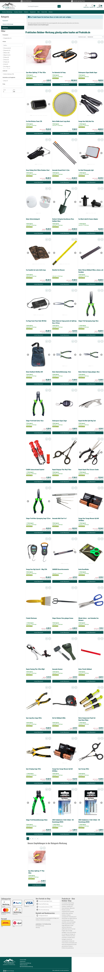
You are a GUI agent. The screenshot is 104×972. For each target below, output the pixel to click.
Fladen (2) (6, 62)
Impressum (22, 961)
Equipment (33, 12)
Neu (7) (6, 80)
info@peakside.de (43, 915)
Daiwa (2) (6, 57)
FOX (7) (6, 64)
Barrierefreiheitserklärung (26, 966)
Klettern (26, 12)
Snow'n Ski (44, 12)
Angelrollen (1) (7, 38)
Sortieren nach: (82, 37)
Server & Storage (8, 970)
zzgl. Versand (48, 130)
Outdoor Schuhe (18, 12)
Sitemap (38, 927)
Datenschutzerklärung (25, 963)
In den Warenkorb (38, 84)
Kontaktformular (40, 925)
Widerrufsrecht (23, 964)
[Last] (37, 838)
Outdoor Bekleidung (7, 12)
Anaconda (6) (7, 48)
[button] (46, 42)
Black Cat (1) (7, 55)
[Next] (35, 838)
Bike (38, 12)
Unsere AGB (23, 959)
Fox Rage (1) (7, 66)
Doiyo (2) (6, 59)
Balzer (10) (6, 52)
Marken (51, 12)
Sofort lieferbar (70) (9, 74)
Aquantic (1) (7, 50)
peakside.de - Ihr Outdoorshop (9, 964)
